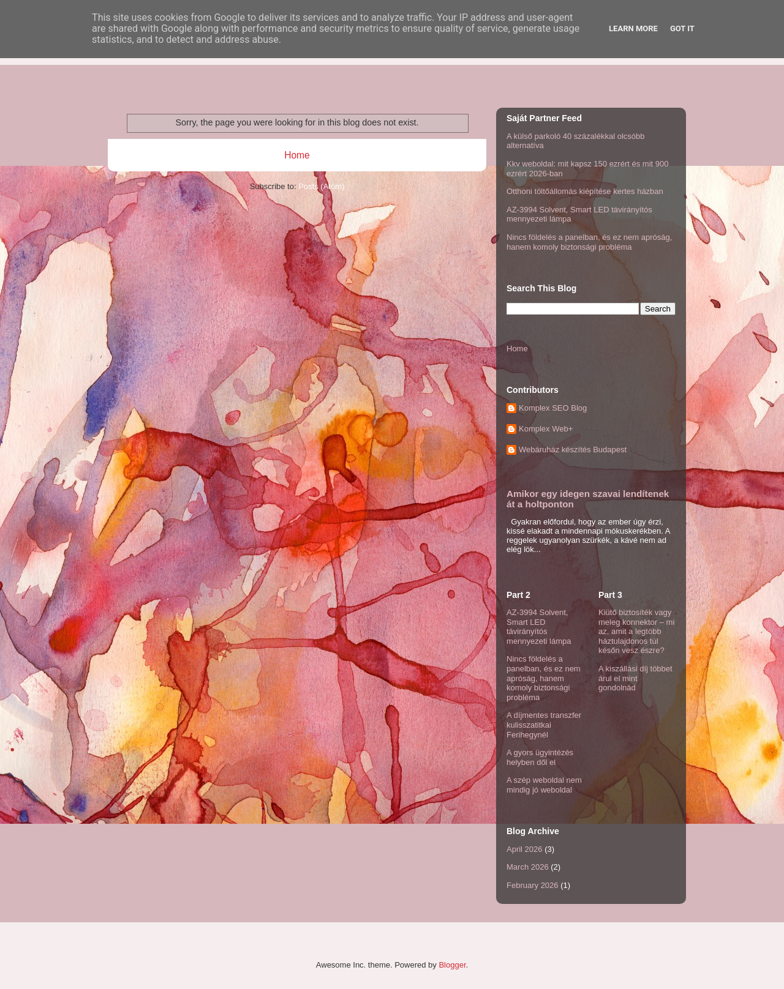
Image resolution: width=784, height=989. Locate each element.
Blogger (452, 964)
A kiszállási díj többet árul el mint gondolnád (635, 678)
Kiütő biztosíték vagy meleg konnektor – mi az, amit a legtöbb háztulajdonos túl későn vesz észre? (636, 631)
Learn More (633, 28)
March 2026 (528, 866)
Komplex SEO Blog (553, 407)
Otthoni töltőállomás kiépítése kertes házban (585, 191)
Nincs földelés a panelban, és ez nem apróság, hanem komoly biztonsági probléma (589, 242)
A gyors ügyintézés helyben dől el (540, 757)
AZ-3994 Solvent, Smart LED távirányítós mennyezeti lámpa (539, 627)
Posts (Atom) (321, 186)
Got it (682, 28)
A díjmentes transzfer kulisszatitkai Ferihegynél (544, 725)
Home (297, 155)
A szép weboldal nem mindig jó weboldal (544, 784)
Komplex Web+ (546, 428)
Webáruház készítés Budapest (573, 449)
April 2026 (525, 849)
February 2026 (533, 885)
